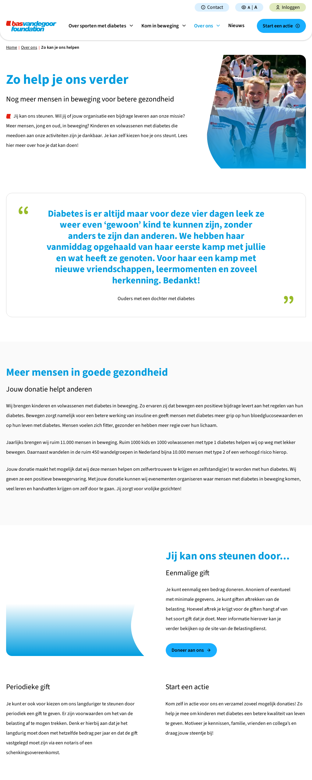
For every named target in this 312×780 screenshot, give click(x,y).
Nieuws (238, 25)
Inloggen (287, 7)
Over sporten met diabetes (103, 26)
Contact (212, 7)
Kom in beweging (165, 26)
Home (11, 47)
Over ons (209, 26)
